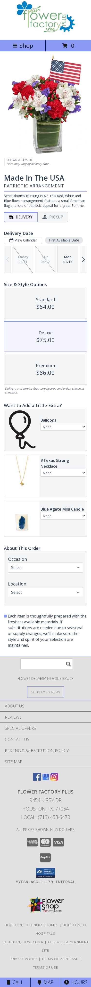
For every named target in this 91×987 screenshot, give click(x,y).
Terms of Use (45, 967)
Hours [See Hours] (76, 982)
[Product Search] (46, 663)
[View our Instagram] (54, 779)
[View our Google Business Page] (46, 779)
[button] (45, 873)
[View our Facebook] (37, 779)
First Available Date (64, 240)
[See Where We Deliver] (45, 692)
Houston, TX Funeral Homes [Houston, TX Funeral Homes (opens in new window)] (32, 925)
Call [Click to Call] (15, 982)
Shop (23, 45)
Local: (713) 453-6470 (45, 817)
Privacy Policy (24, 959)
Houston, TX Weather (23, 942)
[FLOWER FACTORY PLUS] (45, 32)
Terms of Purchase (60, 959)
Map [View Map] (46, 982)
